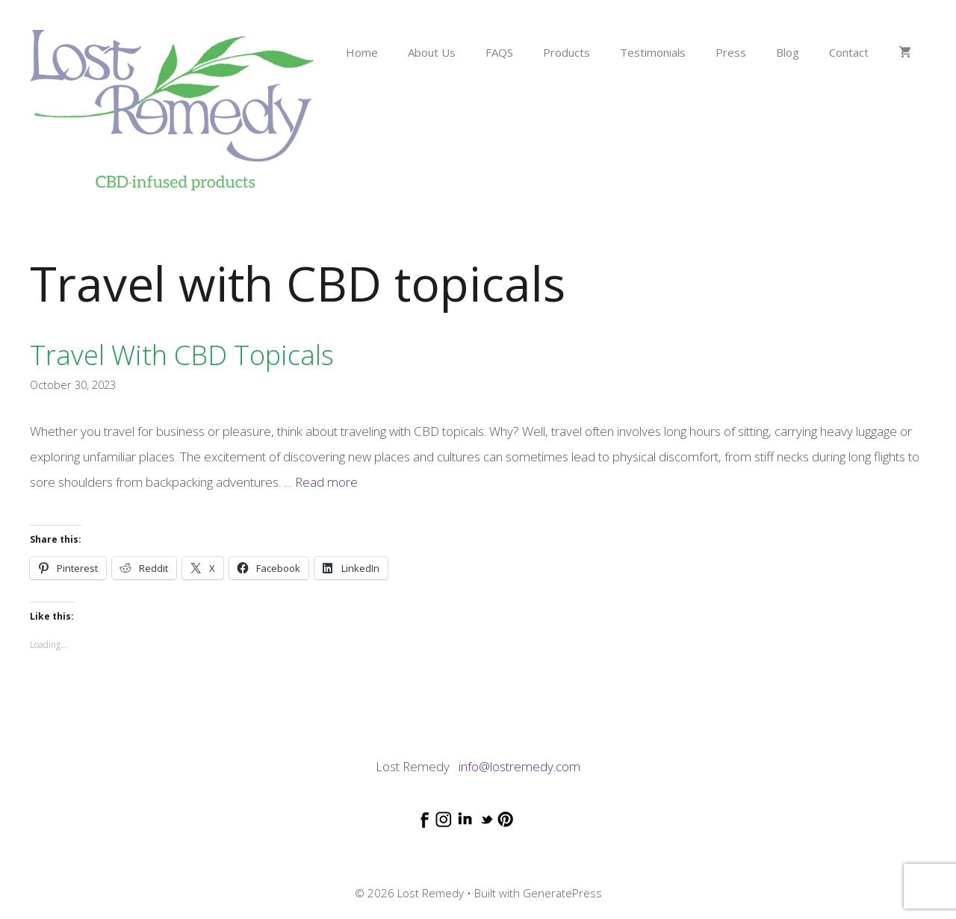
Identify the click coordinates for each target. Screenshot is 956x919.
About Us (432, 52)
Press (731, 52)
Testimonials (653, 52)
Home (362, 52)
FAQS (499, 52)
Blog (787, 52)
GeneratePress (562, 892)
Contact (849, 52)
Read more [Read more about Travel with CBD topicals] (326, 481)
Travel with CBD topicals (182, 355)
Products (566, 52)
